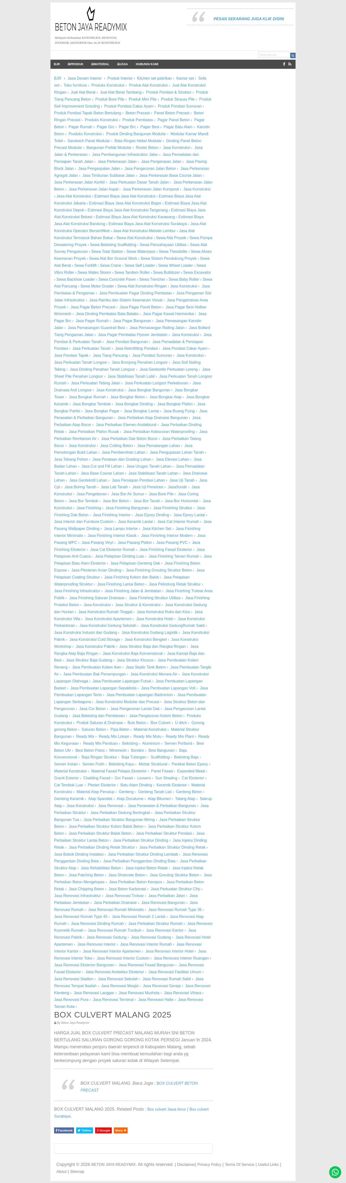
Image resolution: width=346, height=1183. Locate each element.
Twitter (84, 1130)
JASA (122, 64)
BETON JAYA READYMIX (113, 1165)
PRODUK (75, 64)
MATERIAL (100, 64)
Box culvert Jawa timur (166, 1109)
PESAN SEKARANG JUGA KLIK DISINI (249, 19)
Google (103, 1130)
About (61, 1172)
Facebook (64, 1130)
